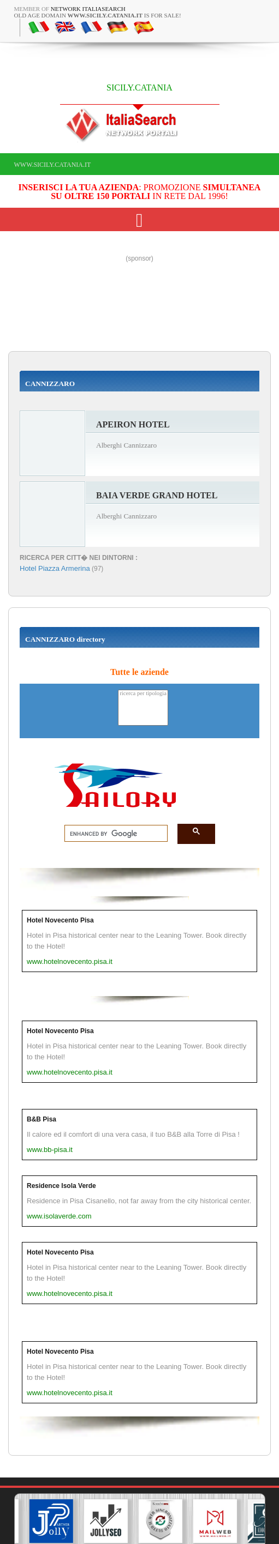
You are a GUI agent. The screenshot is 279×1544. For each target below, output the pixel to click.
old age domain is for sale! (97, 15)
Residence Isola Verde (61, 1186)
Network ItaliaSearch (88, 8)
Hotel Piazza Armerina (55, 568)
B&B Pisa (41, 1119)
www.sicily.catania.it (52, 164)
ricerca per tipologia (143, 693)
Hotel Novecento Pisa (60, 920)
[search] (113, 833)
